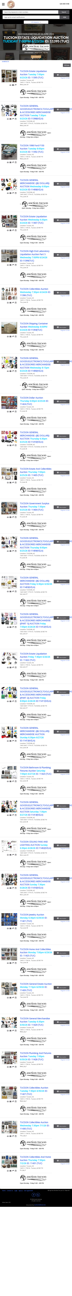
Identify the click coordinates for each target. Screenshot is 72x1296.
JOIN (64, 17)
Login (15, 1190)
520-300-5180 (64, 4)
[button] (33, 58)
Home (4, 1190)
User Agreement (28, 1190)
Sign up (21, 1190)
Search (64, 12)
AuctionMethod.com (40, 1205)
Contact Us (10, 1190)
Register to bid (65, 78)
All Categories (36, 22)
